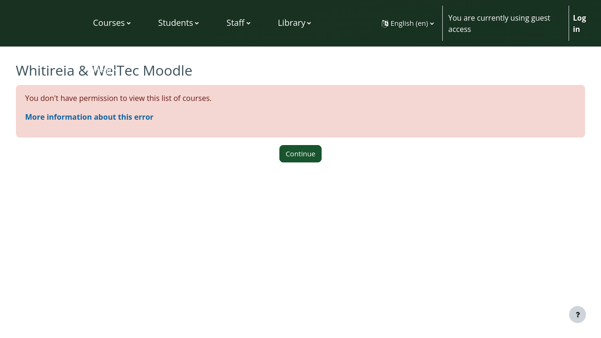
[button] (407, 23)
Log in (579, 23)
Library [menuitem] (292, 22)
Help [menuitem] (102, 69)
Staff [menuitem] (235, 22)
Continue (300, 153)
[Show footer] (577, 314)
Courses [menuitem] (109, 22)
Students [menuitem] (175, 22)
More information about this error (107, 117)
